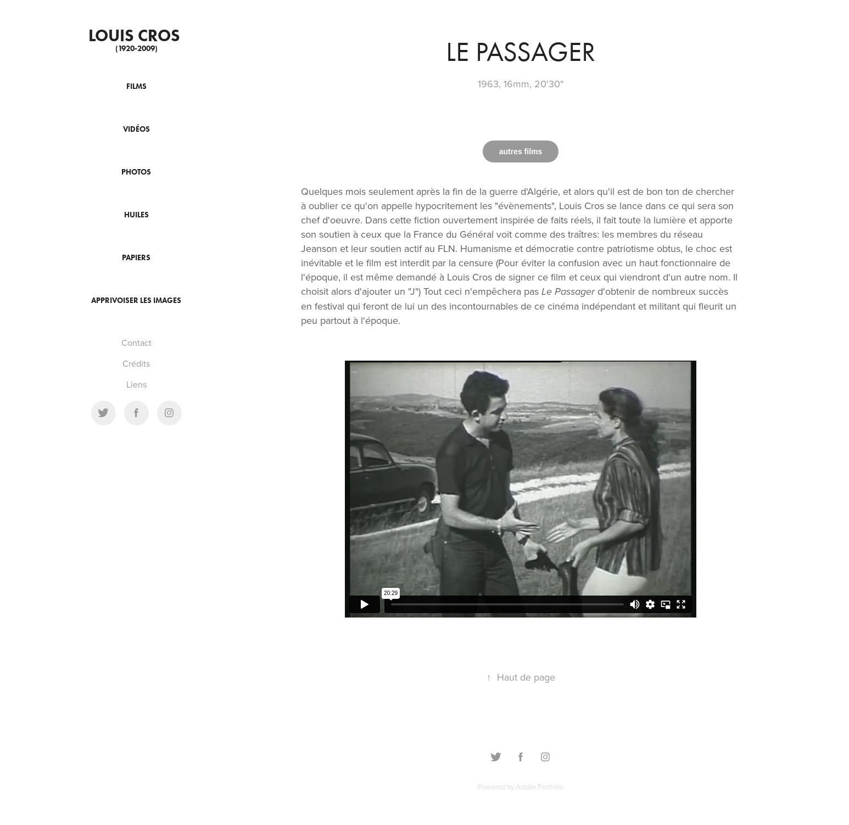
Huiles (136, 215)
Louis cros (136, 35)
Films (136, 86)
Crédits (136, 363)
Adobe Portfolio (539, 787)
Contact (136, 342)
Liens (136, 384)
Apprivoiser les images (136, 300)
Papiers (136, 257)
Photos (136, 172)
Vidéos (136, 129)
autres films (521, 151)
